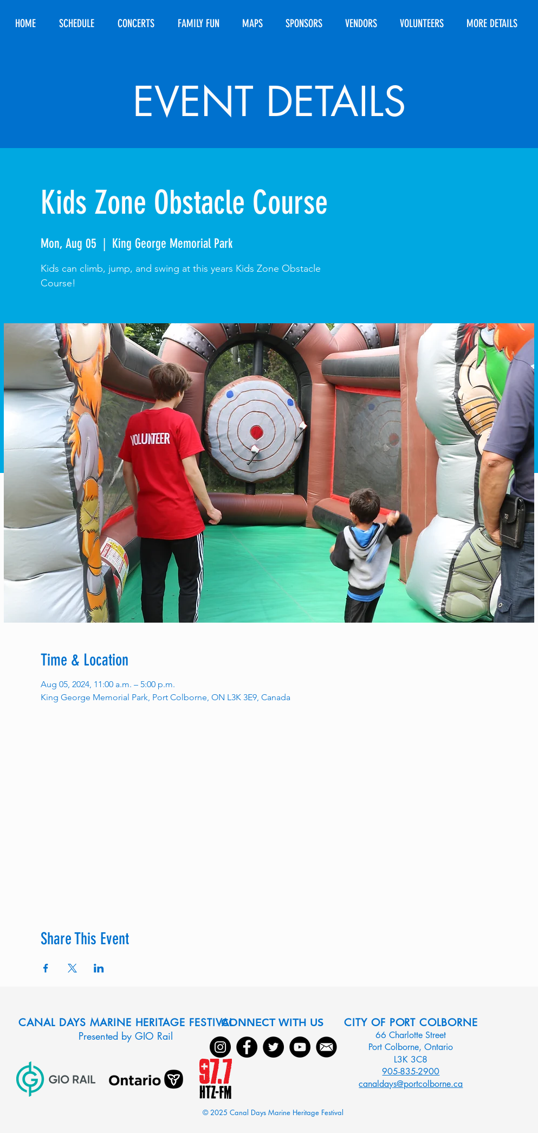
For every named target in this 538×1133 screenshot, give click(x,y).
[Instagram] (220, 1047)
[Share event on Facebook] (46, 968)
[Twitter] (273, 1047)
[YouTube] (299, 1047)
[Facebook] (246, 1047)
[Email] (326, 1047)
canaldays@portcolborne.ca (411, 1084)
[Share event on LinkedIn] (99, 968)
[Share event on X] (72, 968)
